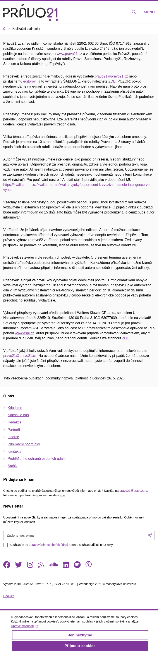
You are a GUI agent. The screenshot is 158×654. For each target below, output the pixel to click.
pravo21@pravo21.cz (111, 76)
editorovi (29, 81)
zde (62, 495)
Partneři (14, 430)
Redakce (14, 422)
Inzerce (13, 437)
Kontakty (14, 451)
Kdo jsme (15, 408)
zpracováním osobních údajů (48, 544)
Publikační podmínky (24, 444)
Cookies (8, 596)
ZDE (111, 81)
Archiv (12, 466)
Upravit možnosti (24, 628)
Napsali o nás (18, 415)
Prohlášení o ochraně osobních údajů (36, 458)
